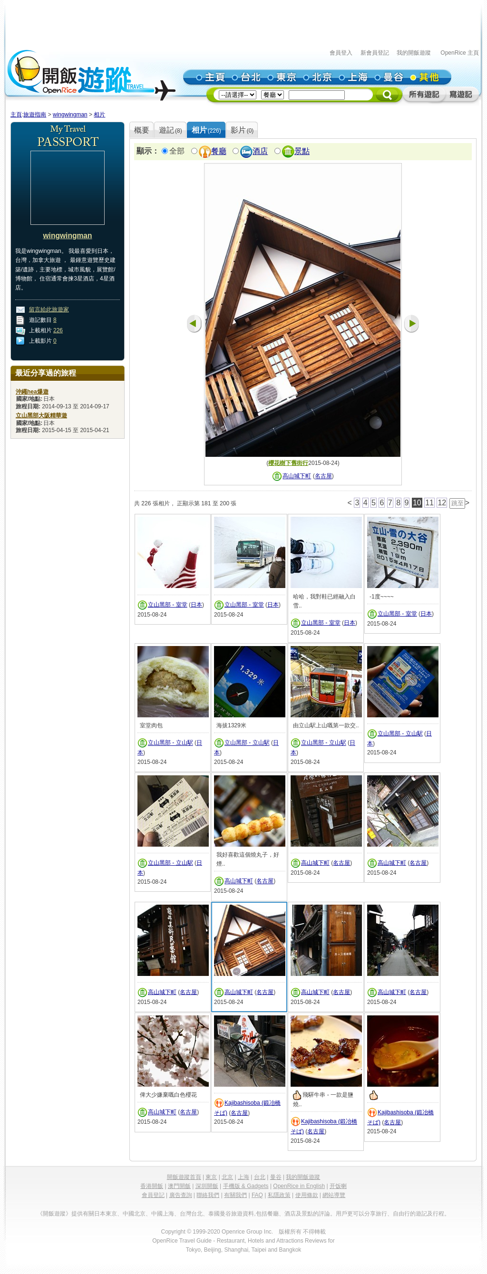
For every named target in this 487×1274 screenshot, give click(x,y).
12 (442, 503)
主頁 (16, 114)
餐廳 (218, 151)
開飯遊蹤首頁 (184, 1177)
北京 (227, 1177)
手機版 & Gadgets (246, 1186)
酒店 (260, 151)
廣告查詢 (180, 1195)
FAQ (257, 1195)
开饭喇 (338, 1186)
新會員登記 (374, 52)
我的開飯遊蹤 (414, 52)
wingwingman (70, 114)
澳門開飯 (179, 1186)
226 (58, 330)
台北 (259, 1177)
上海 (243, 1177)
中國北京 (134, 1213)
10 (417, 503)
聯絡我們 (207, 1195)
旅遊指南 (34, 114)
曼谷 (276, 1177)
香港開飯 (151, 1186)
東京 (211, 1177)
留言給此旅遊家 (49, 309)
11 (429, 503)
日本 (196, 604)
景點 (302, 151)
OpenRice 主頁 (459, 52)
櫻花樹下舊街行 (288, 463)
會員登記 (153, 1195)
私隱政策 (279, 1195)
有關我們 (235, 1195)
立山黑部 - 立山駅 (170, 743)
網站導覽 (333, 1195)
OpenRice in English (299, 1186)
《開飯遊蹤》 (54, 1213)
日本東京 (105, 1213)
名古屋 (323, 476)
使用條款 (306, 1195)
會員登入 (341, 52)
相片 (99, 114)
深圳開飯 (206, 1186)
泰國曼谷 (219, 1213)
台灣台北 (191, 1213)
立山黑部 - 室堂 (167, 604)
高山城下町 (296, 476)
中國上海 (162, 1213)
